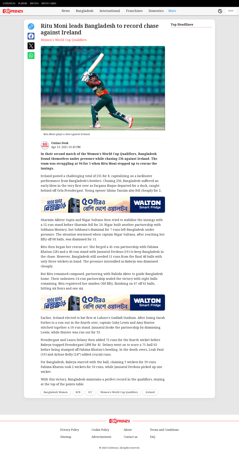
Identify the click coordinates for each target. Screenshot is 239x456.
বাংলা (230, 11)
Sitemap (65, 437)
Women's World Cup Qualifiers (119, 392)
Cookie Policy (100, 430)
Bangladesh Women (56, 392)
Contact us (130, 437)
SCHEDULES (9, 3)
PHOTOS (34, 3)
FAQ (152, 437)
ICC (90, 392)
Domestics (156, 11)
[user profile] (214, 11)
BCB (78, 392)
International (110, 11)
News (66, 11)
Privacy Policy (69, 430)
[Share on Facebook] (31, 36)
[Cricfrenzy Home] (13, 11)
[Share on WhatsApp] (31, 55)
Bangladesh (84, 11)
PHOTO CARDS (48, 3)
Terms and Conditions (164, 430)
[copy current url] (31, 26)
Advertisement (101, 437)
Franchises (134, 11)
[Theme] (220, 11)
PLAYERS (22, 3)
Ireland (150, 392)
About (128, 430)
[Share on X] (31, 45)
